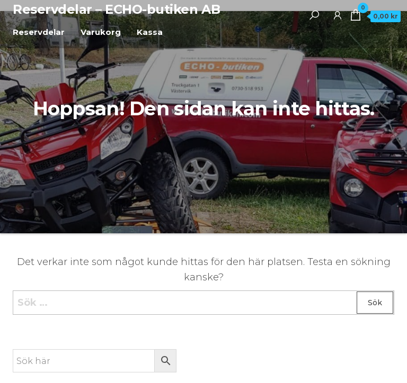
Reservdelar (39, 32)
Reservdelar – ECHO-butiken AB (116, 9)
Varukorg (101, 32)
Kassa (150, 32)
